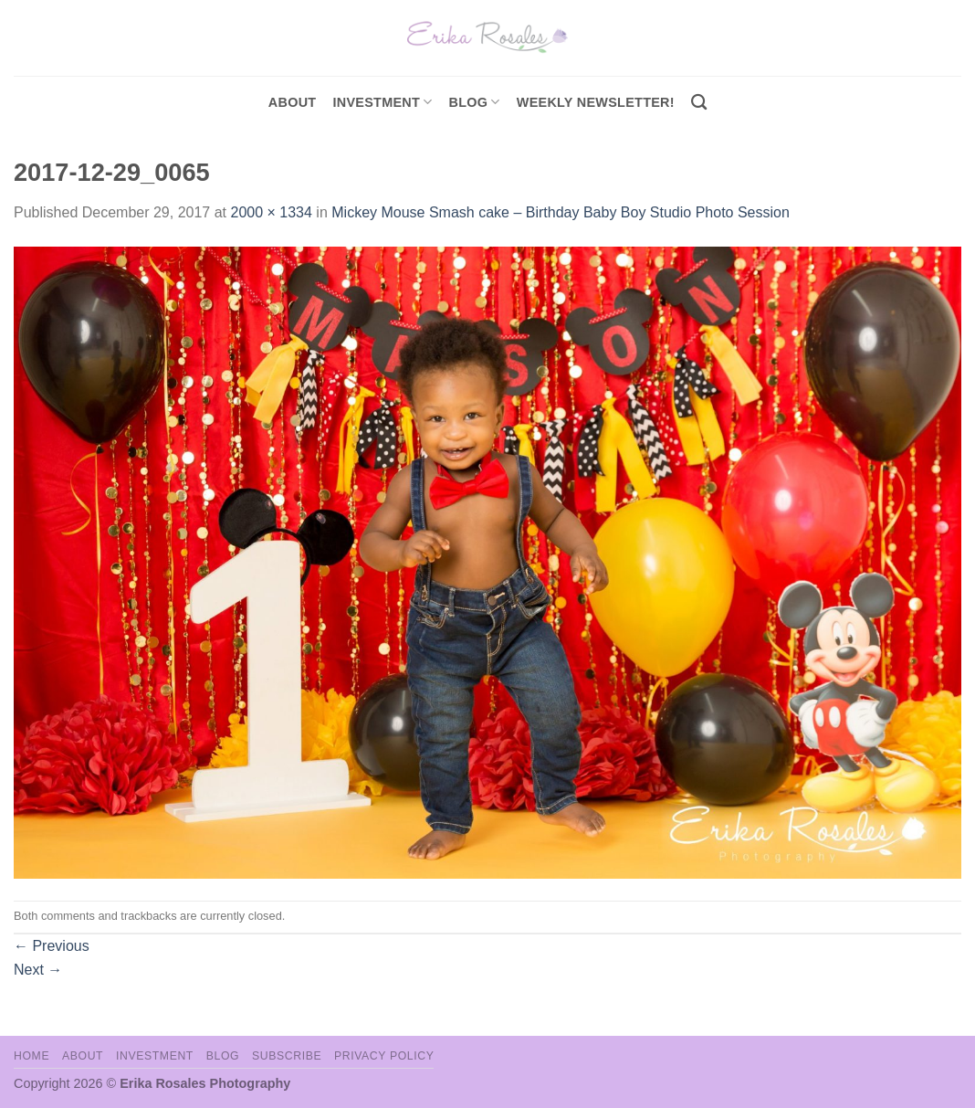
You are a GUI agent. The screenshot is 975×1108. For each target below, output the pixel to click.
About (292, 102)
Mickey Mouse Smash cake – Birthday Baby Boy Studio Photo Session (560, 212)
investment (382, 102)
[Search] (699, 102)
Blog (474, 102)
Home (31, 1056)
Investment (155, 1056)
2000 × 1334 (270, 212)
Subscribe (286, 1056)
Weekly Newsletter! (596, 102)
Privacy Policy (384, 1056)
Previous (51, 946)
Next (38, 969)
